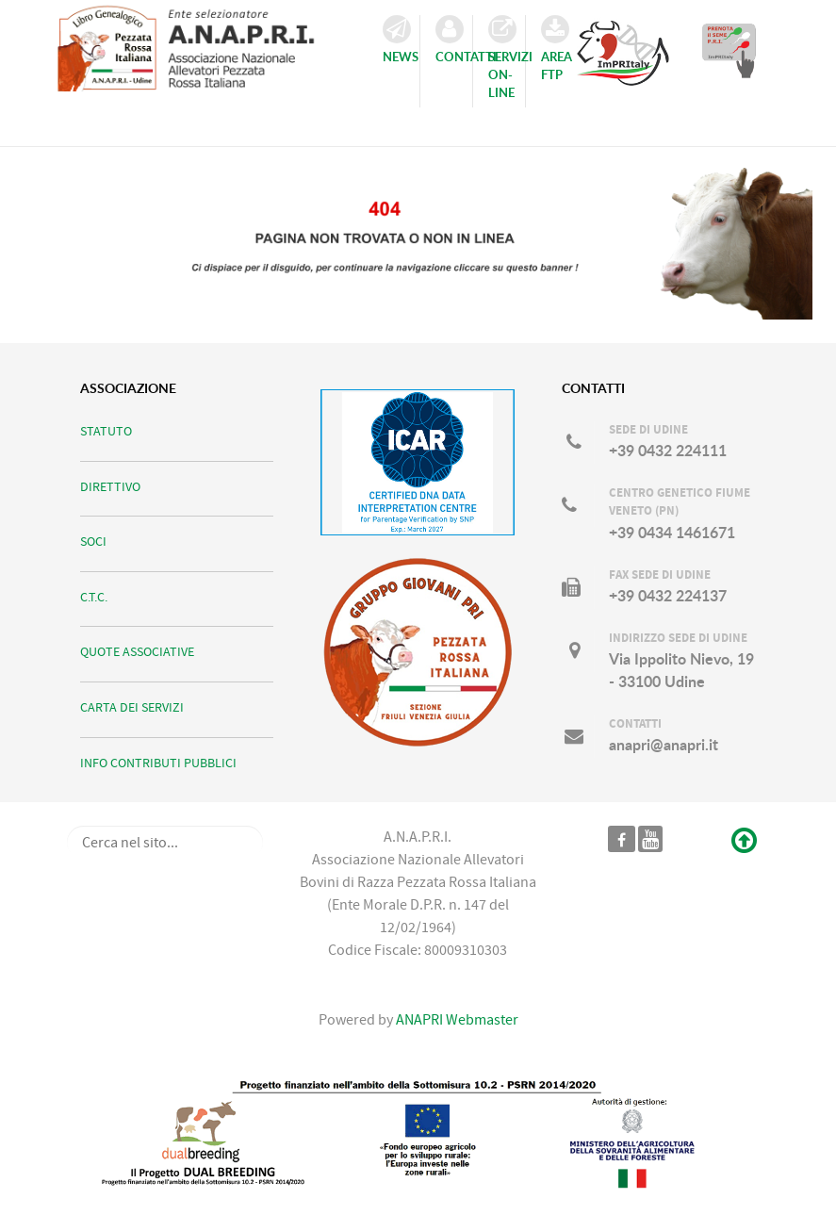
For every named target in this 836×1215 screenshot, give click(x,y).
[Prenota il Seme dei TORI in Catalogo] (729, 49)
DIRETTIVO (110, 487)
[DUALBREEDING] (418, 1133)
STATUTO (106, 431)
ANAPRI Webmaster (455, 1019)
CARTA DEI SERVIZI (132, 707)
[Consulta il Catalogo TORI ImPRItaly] (623, 47)
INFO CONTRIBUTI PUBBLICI (158, 763)
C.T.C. (93, 597)
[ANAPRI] (197, 44)
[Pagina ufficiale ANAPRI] (621, 839)
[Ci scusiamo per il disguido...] (418, 236)
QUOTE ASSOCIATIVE (137, 652)
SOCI (93, 542)
